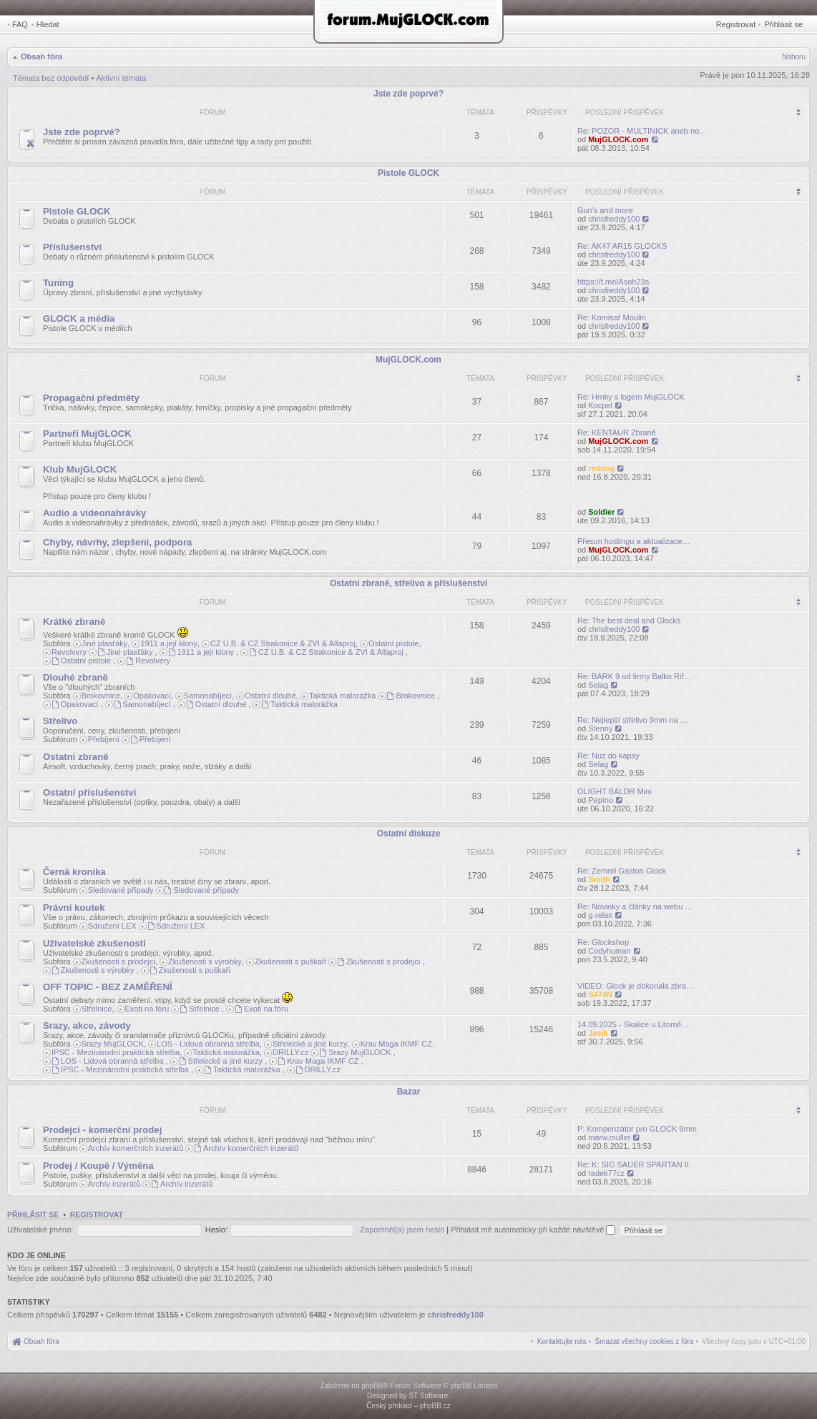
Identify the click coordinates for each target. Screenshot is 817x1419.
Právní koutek (74, 907)
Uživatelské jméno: (40, 1229)
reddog (601, 468)
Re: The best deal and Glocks (629, 620)
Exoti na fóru (147, 1008)
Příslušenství (72, 247)
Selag (598, 685)
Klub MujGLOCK (80, 469)
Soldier (601, 512)
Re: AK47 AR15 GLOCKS (622, 246)
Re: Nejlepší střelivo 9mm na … (632, 720)
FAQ (20, 24)
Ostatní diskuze (409, 834)
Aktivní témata (121, 78)
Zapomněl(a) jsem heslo (402, 1229)
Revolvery (69, 652)
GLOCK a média (78, 318)
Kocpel (600, 405)
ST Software (428, 1396)
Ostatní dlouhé (270, 695)
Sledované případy (121, 890)
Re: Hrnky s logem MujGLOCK (631, 396)
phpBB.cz (435, 1406)
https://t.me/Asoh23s (613, 281)
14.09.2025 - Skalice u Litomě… (633, 1024)
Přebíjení (103, 739)
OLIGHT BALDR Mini (614, 791)
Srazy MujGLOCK (113, 1043)
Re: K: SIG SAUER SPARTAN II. (634, 1164)
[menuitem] (644, 1341)
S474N (600, 994)
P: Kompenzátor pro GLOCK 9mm (637, 1128)
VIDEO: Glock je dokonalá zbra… (635, 986)
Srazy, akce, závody (87, 1025)
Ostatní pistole (393, 643)
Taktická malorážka (342, 695)
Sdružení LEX (112, 925)
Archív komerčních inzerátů (135, 1148)
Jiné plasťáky (105, 643)
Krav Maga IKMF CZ (396, 1043)
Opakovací (152, 695)
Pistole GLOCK (408, 173)
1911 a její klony (168, 643)
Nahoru (794, 57)
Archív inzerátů (114, 1184)
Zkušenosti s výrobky (205, 961)
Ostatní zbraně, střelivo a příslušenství (408, 583)
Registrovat (736, 24)
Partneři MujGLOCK (87, 433)
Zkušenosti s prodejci (118, 961)
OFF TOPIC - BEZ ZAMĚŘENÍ (107, 987)
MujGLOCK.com (618, 139)
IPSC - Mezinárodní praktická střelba (116, 1052)
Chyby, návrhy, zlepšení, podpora (117, 542)
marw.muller (609, 1137)
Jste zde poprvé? (408, 94)
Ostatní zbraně (76, 756)
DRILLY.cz (290, 1052)
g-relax (600, 915)
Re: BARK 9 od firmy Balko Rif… (634, 676)
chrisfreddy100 (614, 218)
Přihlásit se (783, 24)
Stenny (600, 728)
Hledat (47, 24)
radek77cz (606, 1173)
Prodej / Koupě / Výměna (98, 1165)
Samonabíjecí (208, 695)
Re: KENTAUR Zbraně (616, 432)
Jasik (598, 1033)
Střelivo (60, 721)
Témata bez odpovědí (51, 78)
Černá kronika (74, 871)
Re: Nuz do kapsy (608, 755)
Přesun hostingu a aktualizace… (633, 541)
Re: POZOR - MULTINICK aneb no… (642, 131)
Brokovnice (101, 695)
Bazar (409, 1092)
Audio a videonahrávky (94, 513)
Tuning (58, 282)
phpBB (372, 1386)
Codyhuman (609, 950)
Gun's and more (605, 210)
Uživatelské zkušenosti (94, 943)
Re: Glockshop (603, 942)
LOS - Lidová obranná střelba (208, 1043)
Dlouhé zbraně (75, 677)
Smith (599, 879)
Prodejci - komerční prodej (102, 1129)
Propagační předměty (91, 397)
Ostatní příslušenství (89, 792)
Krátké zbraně (74, 621)
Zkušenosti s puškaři (290, 961)
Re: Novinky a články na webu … (635, 906)
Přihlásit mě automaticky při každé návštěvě (533, 1229)
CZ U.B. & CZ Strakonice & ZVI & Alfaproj (283, 643)
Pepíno (600, 800)
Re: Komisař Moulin (611, 317)
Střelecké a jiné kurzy (310, 1043)
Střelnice (97, 1008)
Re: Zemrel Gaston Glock (621, 870)
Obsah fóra (41, 56)
